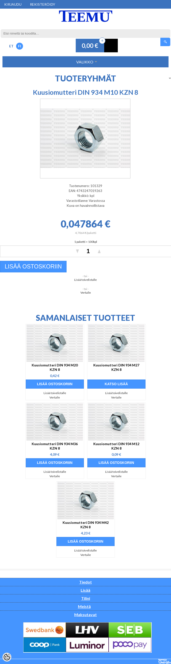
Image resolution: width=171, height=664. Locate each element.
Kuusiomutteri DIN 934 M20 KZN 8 (55, 367)
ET (11, 46)
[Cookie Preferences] (6, 657)
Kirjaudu (13, 4)
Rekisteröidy (42, 4)
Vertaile (85, 292)
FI (19, 46)
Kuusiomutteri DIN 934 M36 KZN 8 (55, 446)
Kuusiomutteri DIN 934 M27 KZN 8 (116, 367)
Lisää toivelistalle (85, 280)
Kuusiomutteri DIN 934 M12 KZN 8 (116, 446)
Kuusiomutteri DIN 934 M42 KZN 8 (86, 524)
